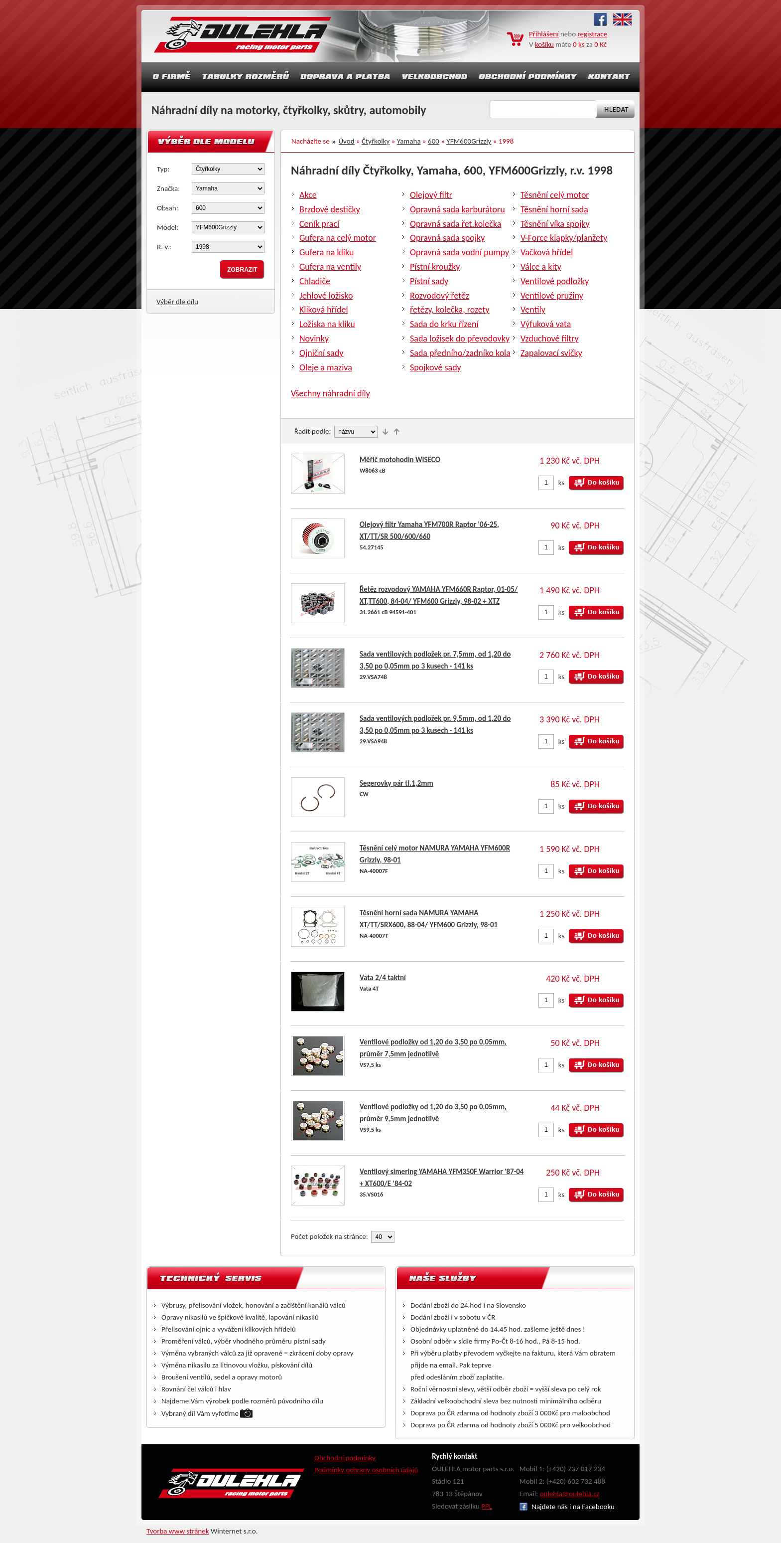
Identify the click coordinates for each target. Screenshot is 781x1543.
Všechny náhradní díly (330, 393)
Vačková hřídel (547, 252)
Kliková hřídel (323, 309)
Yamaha (409, 141)
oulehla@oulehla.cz (570, 1493)
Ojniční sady (321, 352)
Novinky (314, 338)
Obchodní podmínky (345, 1457)
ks (561, 482)
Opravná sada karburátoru (457, 209)
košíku (544, 44)
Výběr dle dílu (177, 301)
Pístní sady (429, 281)
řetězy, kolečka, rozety (450, 309)
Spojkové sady (435, 367)
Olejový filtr (431, 194)
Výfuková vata (546, 324)
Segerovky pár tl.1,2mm (396, 783)
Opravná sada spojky (447, 237)
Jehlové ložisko (326, 295)
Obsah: (167, 207)
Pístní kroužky (435, 266)
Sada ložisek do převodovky (460, 338)
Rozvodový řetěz (439, 295)
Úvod (347, 141)
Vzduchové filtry (550, 338)
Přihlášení (544, 33)
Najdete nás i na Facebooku (567, 1506)
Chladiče (314, 281)
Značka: (168, 188)
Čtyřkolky (376, 141)
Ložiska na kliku (327, 324)
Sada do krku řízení (444, 324)
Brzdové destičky (329, 209)
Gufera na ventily (330, 266)
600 (433, 141)
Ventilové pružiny (552, 295)
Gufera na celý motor (337, 237)
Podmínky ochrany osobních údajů (366, 1469)
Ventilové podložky (555, 281)
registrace (593, 33)
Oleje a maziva (325, 367)
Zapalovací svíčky (551, 352)
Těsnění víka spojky (555, 223)
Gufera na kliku (326, 252)
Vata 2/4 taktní (383, 977)
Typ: (163, 169)
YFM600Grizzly (468, 141)
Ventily (533, 309)
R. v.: (164, 246)
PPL (486, 1506)
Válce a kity (541, 266)
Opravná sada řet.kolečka (455, 223)
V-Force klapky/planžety (564, 237)
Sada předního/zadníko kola (460, 352)
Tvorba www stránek (177, 1531)
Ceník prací (319, 223)
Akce (308, 194)
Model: (168, 227)
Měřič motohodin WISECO (400, 459)
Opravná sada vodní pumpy (459, 252)
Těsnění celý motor (555, 194)
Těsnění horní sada (554, 209)
